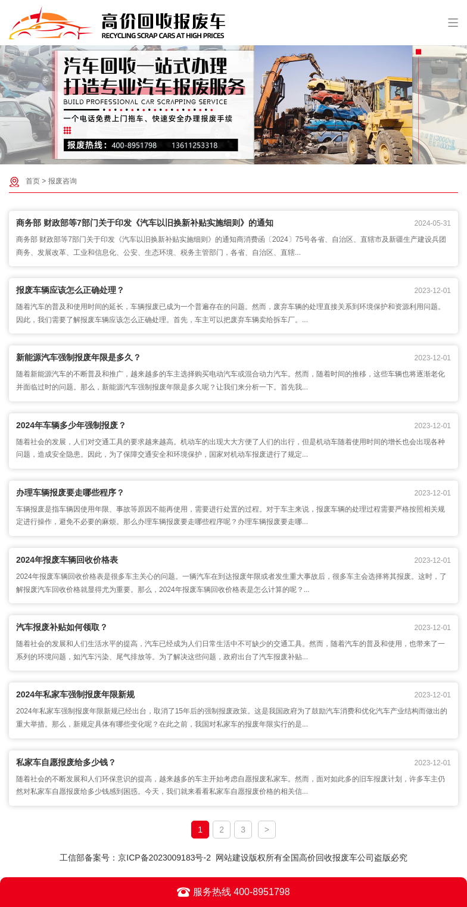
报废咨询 (62, 181)
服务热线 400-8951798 (233, 892)
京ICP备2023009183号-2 (164, 857)
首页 (33, 181)
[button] (227, 154)
